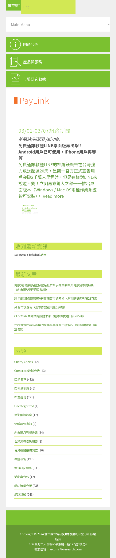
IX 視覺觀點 (21, 388)
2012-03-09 (28, 205)
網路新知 (26, 210)
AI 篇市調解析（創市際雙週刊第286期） (40, 307)
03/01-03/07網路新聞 (45, 130)
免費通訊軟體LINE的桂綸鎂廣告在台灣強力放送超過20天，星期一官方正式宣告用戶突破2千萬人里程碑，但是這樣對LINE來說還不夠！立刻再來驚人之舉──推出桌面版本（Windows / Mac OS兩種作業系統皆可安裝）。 (58, 180)
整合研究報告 (23, 468)
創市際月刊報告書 (26, 432)
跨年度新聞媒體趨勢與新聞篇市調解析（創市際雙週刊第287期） (56, 298)
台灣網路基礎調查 (26, 450)
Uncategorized (24, 406)
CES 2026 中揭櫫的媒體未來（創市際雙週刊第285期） (50, 316)
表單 (44, 255)
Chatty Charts (23, 362)
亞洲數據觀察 (23, 415)
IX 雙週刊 (20, 397)
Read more (53, 196)
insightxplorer (29, 208)
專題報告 (20, 459)
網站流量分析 (23, 485)
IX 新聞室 (20, 379)
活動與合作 (21, 477)
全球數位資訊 (23, 424)
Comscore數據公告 (27, 370)
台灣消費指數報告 (26, 441)
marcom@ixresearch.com (64, 549)
